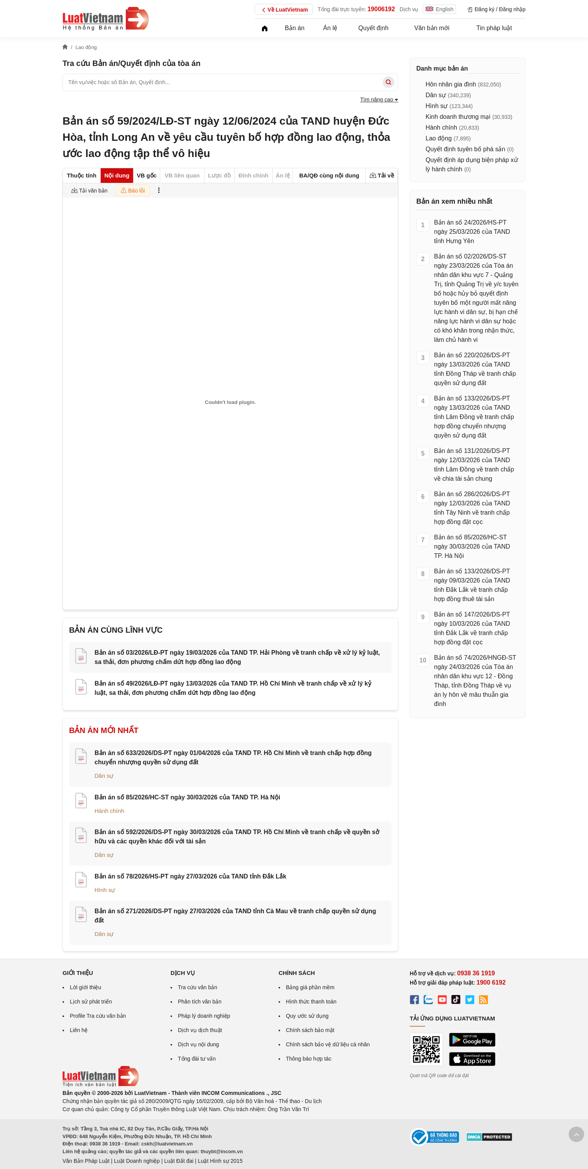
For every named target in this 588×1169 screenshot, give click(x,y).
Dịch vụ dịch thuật (200, 1030)
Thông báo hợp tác (308, 1059)
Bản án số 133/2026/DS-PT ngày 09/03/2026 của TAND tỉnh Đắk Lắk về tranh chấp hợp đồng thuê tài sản (472, 585)
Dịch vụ (409, 9)
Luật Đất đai (178, 1161)
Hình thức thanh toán (311, 1001)
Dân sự (104, 775)
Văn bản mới (431, 28)
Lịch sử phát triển (91, 1001)
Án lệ (330, 28)
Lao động (439, 138)
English (439, 9)
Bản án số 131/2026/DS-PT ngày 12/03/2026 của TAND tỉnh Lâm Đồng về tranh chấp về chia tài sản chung (474, 465)
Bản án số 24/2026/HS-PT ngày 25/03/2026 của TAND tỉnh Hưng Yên (472, 231)
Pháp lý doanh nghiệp (204, 1016)
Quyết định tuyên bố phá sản (465, 149)
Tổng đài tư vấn (197, 1059)
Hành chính (109, 810)
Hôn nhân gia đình (451, 84)
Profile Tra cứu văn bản (98, 1016)
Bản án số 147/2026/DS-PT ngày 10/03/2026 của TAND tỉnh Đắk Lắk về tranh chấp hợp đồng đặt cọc (472, 628)
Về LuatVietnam (284, 10)
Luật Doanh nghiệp (137, 1161)
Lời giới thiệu (85, 987)
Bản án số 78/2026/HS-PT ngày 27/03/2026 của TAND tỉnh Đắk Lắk (190, 876)
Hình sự (105, 890)
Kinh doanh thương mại (458, 116)
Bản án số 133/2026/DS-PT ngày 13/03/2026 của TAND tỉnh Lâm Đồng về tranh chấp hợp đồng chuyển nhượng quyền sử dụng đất (474, 417)
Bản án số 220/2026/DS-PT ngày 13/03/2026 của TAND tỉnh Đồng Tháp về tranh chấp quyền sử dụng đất (475, 369)
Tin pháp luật (494, 28)
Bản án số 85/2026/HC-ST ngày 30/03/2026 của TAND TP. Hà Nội (187, 797)
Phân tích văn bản (199, 1001)
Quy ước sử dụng (307, 1016)
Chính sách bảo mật (310, 1030)
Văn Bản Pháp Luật (86, 1161)
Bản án (294, 28)
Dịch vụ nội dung (198, 1044)
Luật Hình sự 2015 (220, 1161)
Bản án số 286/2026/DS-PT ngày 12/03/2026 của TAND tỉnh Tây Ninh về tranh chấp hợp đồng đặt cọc (472, 508)
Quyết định (373, 28)
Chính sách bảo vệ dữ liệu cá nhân (328, 1044)
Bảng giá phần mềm (310, 987)
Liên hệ (79, 1030)
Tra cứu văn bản (197, 987)
